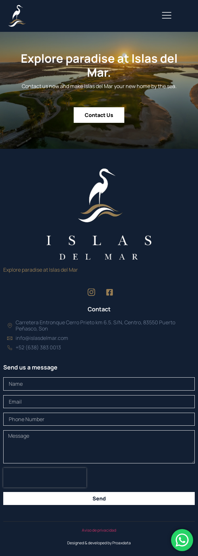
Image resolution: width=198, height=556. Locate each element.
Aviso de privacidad (99, 530)
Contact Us (99, 115)
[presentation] (44, 477)
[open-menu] (166, 15)
